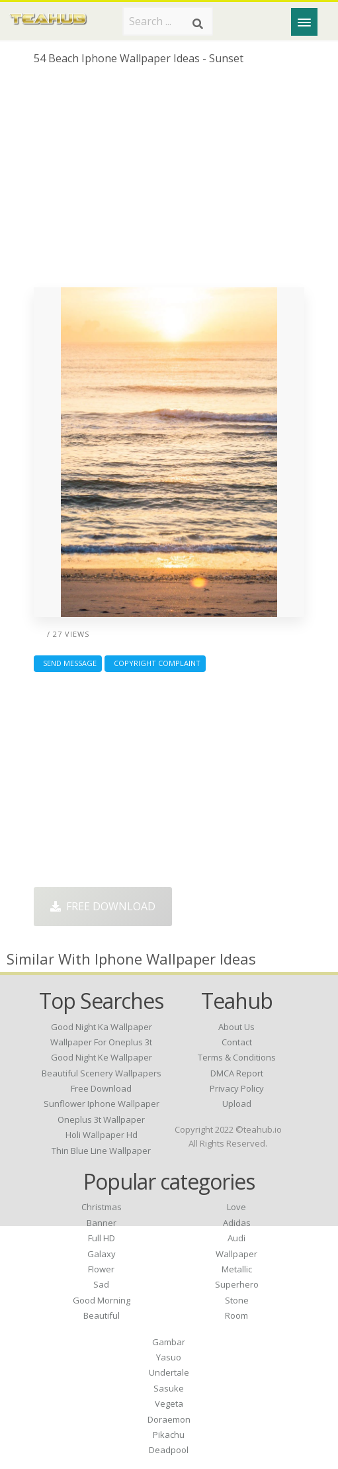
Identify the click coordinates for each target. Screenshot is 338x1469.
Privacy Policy (237, 1088)
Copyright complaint (155, 663)
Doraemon (169, 1419)
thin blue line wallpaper (101, 1151)
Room (236, 1315)
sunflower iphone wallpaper (101, 1104)
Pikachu (169, 1435)
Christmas (101, 1207)
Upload (236, 1104)
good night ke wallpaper (101, 1057)
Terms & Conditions (237, 1057)
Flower (101, 1269)
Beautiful (101, 1315)
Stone (237, 1300)
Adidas (237, 1223)
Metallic (237, 1269)
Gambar (168, 1342)
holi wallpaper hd (101, 1135)
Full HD (101, 1238)
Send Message (68, 663)
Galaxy (101, 1254)
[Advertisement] (169, 181)
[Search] (198, 24)
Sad (101, 1284)
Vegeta (169, 1403)
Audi (236, 1238)
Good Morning (101, 1300)
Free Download (102, 906)
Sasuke (168, 1388)
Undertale (169, 1372)
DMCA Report (236, 1073)
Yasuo (168, 1357)
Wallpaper (236, 1254)
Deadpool (169, 1450)
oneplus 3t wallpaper (101, 1119)
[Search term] (167, 21)
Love (236, 1207)
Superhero (237, 1284)
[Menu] (304, 22)
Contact (237, 1042)
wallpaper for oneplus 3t (101, 1042)
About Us (236, 1027)
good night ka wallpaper (101, 1027)
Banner (101, 1223)
